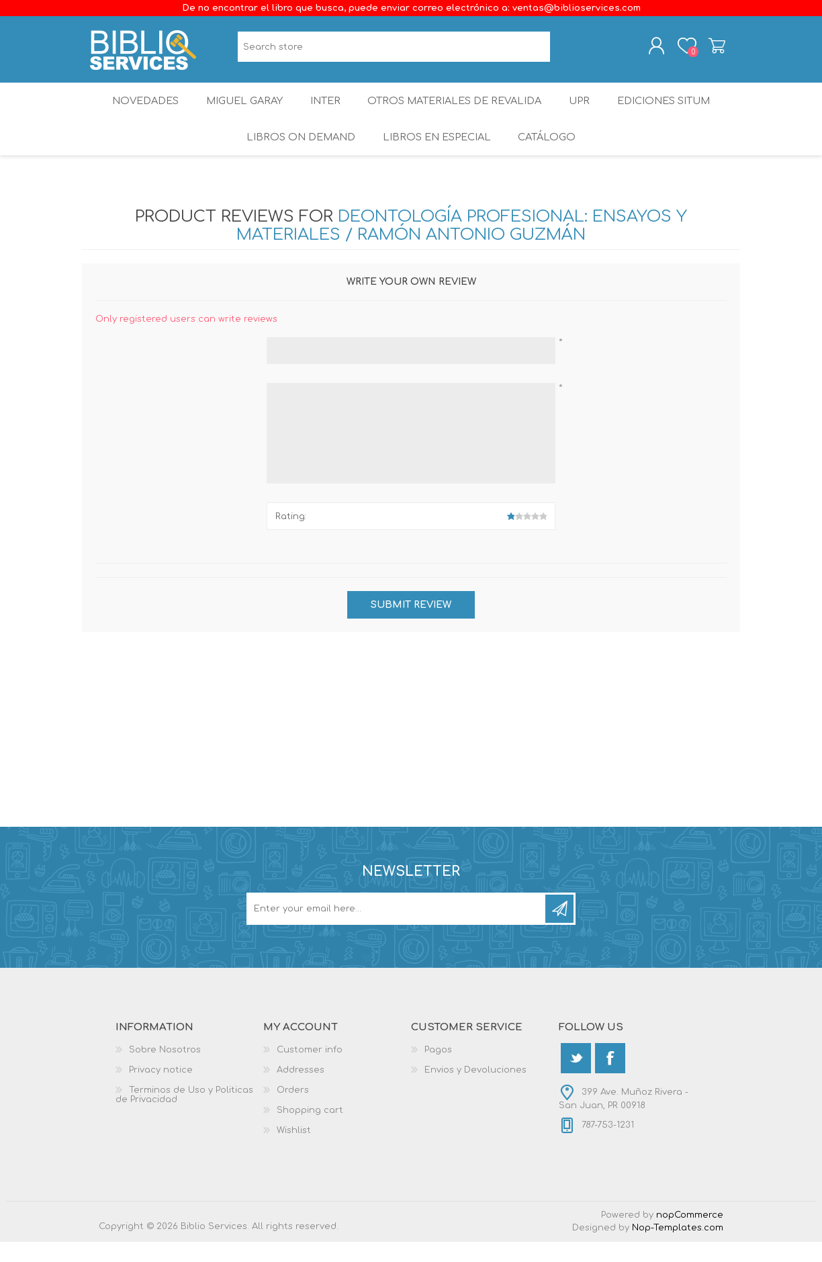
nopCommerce (689, 1235)
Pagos (438, 1070)
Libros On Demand (297, 154)
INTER (324, 110)
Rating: (290, 536)
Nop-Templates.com (677, 1248)
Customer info (309, 1070)
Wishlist (294, 1150)
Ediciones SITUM (673, 110)
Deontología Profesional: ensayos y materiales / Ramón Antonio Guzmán (461, 246)
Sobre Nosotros (165, 1070)
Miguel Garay (238, 110)
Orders (293, 1110)
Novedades (135, 110)
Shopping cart (708, 49)
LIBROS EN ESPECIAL (435, 154)
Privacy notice (161, 1090)
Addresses (300, 1090)
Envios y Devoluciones (475, 1090)
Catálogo (549, 154)
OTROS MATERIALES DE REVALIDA (457, 110)
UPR (584, 110)
